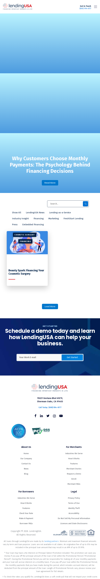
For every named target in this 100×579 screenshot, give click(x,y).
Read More (50, 182)
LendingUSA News (35, 212)
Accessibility (74, 513)
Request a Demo (74, 474)
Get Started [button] (72, 357)
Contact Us (26, 463)
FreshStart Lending (73, 218)
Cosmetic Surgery (24, 235)
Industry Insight (20, 218)
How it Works (74, 458)
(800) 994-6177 (85, 7)
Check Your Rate (26, 513)
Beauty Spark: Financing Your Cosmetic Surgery (26, 272)
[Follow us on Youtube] (61, 416)
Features (74, 463)
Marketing (53, 218)
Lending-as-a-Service (60, 212)
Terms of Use (74, 503)
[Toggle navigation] (95, 7)
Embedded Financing (33, 224)
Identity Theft (74, 508)
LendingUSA (18, 6)
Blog (26, 474)
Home (26, 453)
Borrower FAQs (26, 523)
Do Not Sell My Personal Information (74, 518)
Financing (39, 218)
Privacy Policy (74, 498)
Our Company (26, 458)
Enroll (73, 479)
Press (15, 224)
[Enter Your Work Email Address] (50, 357)
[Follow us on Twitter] (47, 416)
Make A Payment (26, 518)
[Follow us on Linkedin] (41, 416)
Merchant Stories (74, 469)
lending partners (51, 541)
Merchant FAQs (74, 484)
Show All (16, 212)
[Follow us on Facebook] (35, 416)
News (26, 469)
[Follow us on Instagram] (54, 416)
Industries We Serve (74, 453)
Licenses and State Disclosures (74, 523)
